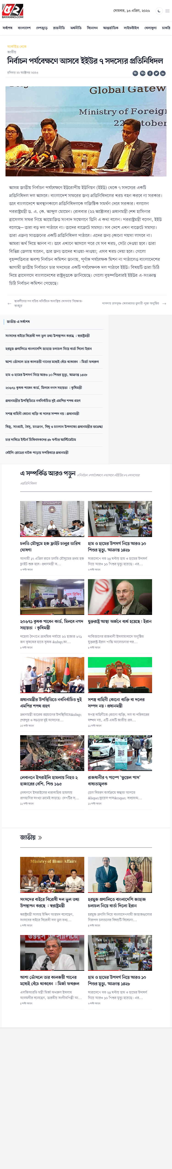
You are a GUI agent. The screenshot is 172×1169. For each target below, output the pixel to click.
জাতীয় (11, 52)
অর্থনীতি (76, 28)
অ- (136, 73)
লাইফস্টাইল (131, 28)
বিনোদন (92, 28)
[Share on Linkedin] (163, 73)
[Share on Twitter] (156, 73)
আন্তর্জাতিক (110, 28)
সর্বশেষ (7, 28)
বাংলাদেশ (24, 28)
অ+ (143, 73)
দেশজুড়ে (42, 28)
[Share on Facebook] (150, 73)
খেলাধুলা (151, 28)
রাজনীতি (59, 28)
